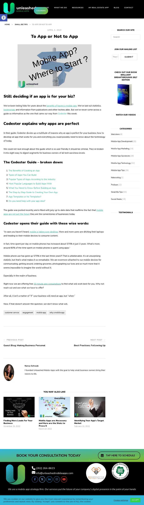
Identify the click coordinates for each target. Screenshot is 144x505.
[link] (3, 17)
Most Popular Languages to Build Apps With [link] (30, 183)
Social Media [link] (116, 198)
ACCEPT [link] (135, 500)
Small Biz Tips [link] (21, 24)
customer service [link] (12, 312)
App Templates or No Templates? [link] (25, 196)
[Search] (137, 36)
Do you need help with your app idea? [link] (27, 201)
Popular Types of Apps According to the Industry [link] (32, 179)
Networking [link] (116, 177)
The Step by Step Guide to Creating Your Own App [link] (33, 192)
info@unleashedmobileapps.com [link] (54, 473)
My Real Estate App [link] (99, 7)
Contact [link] (128, 7)
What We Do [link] (60, 7)
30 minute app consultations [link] (47, 283)
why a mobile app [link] (57, 312)
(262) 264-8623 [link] (45, 468)
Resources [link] (78, 7)
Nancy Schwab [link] (32, 366)
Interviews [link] (115, 133)
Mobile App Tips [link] (118, 170)
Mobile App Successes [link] (120, 155)
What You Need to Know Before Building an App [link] (32, 188)
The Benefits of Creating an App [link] (24, 170)
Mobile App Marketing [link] (120, 148)
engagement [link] (28, 312)
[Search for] (125, 37)
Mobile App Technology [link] (121, 162)
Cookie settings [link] (121, 500)
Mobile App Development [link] (121, 141)
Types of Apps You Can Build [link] (22, 175)
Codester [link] (62, 113)
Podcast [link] (114, 184)
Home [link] (7, 24)
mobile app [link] (41, 312)
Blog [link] (116, 7)
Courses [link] (41, 11)
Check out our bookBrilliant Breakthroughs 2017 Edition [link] (125, 76)
